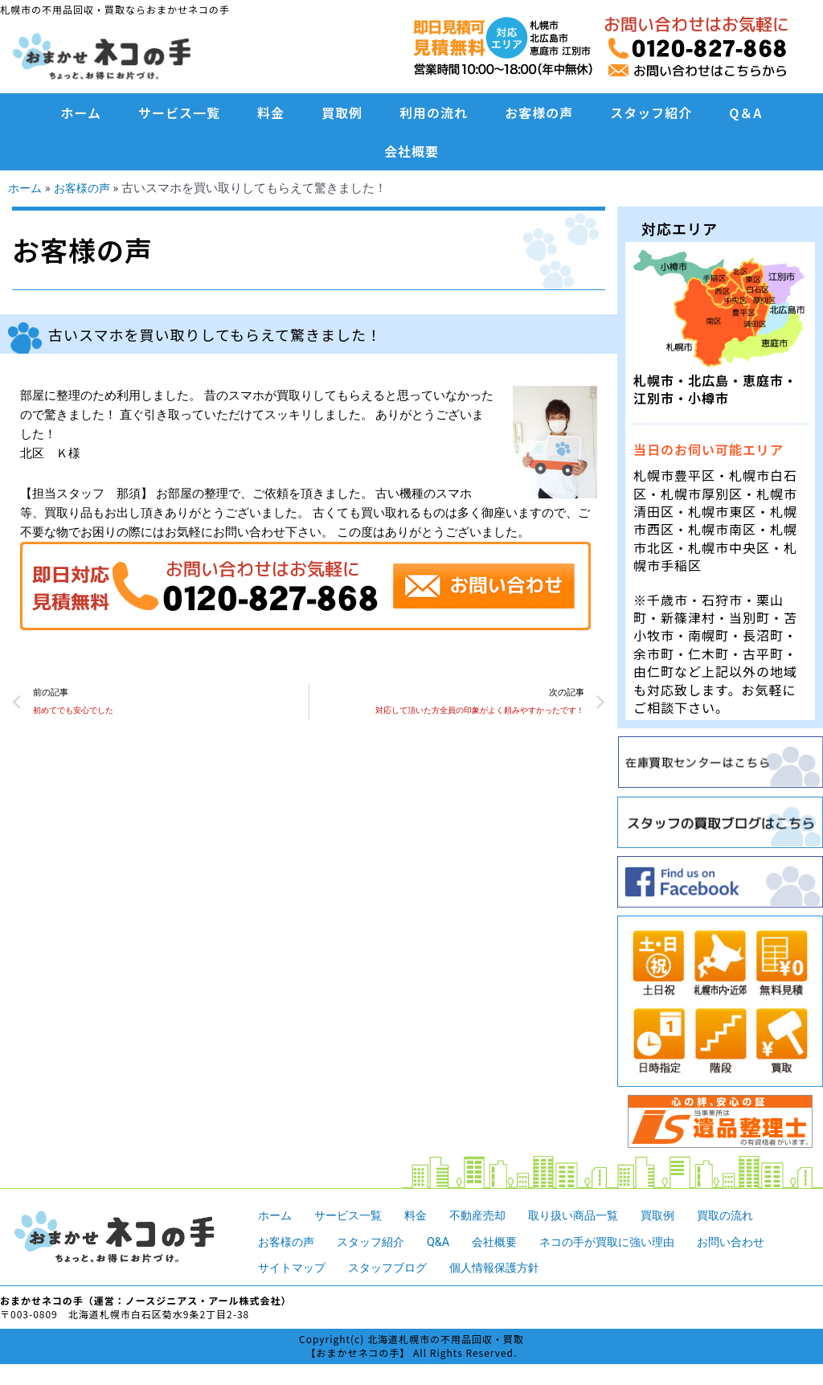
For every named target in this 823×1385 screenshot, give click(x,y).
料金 (271, 112)
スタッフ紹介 (651, 112)
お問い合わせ (755, 1241)
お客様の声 (539, 112)
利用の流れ (433, 112)
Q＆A (745, 112)
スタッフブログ (395, 1267)
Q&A (447, 1241)
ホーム (81, 112)
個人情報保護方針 (508, 1267)
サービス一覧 (179, 112)
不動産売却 (488, 1214)
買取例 (341, 112)
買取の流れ (749, 1214)
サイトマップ (294, 1267)
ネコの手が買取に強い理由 (624, 1241)
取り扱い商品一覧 (589, 1214)
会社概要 (411, 151)
